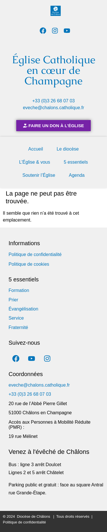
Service (16, 318)
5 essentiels (76, 162)
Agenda (76, 175)
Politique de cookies (29, 264)
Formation (19, 290)
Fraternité (18, 327)
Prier (13, 299)
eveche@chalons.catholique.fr (53, 107)
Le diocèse (68, 149)
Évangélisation (23, 308)
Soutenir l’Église (39, 175)
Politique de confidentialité (35, 254)
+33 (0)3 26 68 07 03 (53, 100)
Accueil (35, 149)
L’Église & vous (34, 162)
